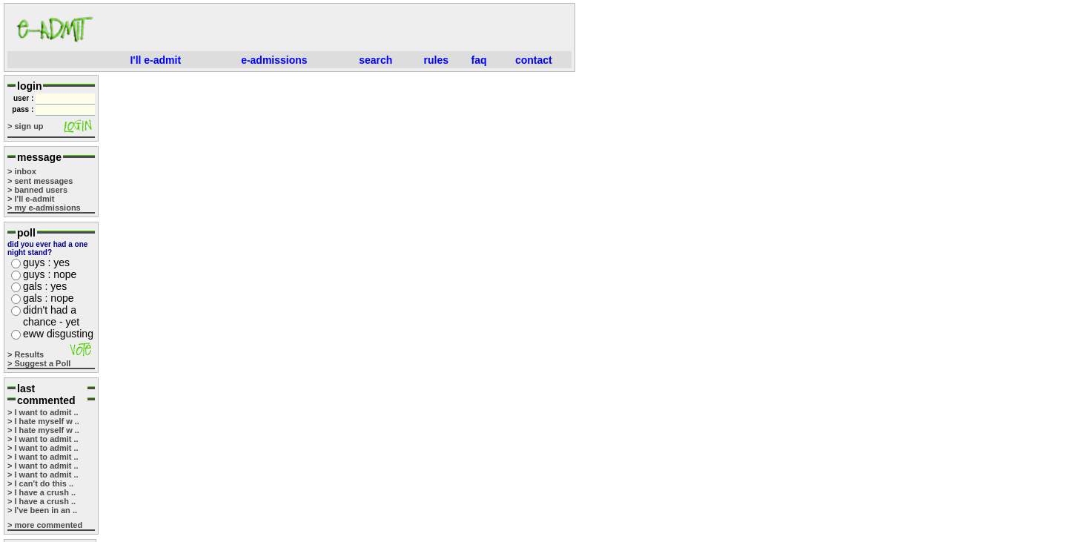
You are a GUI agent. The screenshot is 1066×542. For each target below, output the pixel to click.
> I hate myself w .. (43, 421)
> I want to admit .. (43, 412)
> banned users (37, 189)
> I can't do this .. (40, 483)
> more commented (44, 524)
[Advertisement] (338, 29)
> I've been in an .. (42, 510)
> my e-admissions (44, 207)
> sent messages (40, 180)
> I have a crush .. (41, 492)
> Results (25, 354)
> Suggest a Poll (38, 363)
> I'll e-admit (30, 198)
